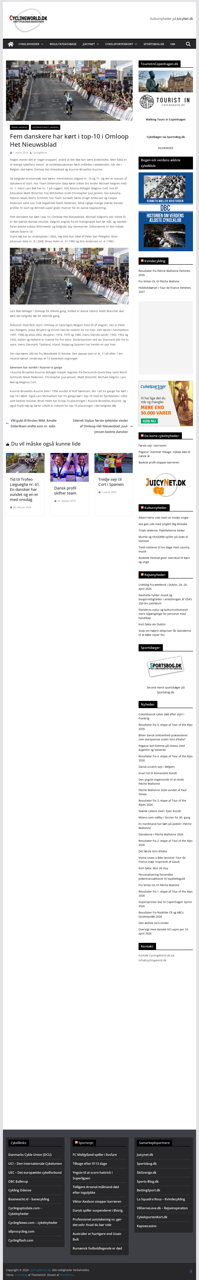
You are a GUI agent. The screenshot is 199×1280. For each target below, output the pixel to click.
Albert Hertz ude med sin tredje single (164, 517)
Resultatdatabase (63, 44)
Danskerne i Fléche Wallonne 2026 (161, 834)
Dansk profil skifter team (65, 490)
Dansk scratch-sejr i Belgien (157, 767)
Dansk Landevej (19, 127)
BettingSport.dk (148, 1190)
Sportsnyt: (86, 1143)
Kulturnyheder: (155, 508)
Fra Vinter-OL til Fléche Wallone (159, 281)
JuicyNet (89, 44)
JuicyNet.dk (185, 19)
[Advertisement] (166, 338)
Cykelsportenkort (119, 44)
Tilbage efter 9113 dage (90, 1163)
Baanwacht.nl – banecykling (28, 1199)
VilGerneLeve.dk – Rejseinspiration (162, 1208)
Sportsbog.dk (154, 44)
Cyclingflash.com (20, 1240)
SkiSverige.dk (146, 1172)
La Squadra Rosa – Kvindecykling (161, 1199)
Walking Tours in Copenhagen (166, 119)
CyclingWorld (40, 152)
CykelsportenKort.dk (152, 1217)
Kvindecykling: (155, 261)
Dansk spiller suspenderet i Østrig (98, 1210)
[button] (41, 44)
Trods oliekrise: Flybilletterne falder (162, 530)
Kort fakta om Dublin (152, 624)
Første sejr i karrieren (153, 445)
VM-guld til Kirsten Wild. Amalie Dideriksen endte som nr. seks (31, 423)
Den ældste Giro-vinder (154, 923)
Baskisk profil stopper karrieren (159, 462)
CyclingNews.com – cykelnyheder (33, 1223)
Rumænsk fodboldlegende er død (97, 1248)
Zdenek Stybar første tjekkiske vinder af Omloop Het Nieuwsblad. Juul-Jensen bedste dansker (103, 426)
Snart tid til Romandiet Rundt (158, 773)
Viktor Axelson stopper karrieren (97, 1201)
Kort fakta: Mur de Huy (153, 868)
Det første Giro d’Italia (153, 851)
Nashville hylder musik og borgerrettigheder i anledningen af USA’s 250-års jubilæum (165, 599)
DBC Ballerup (18, 1181)
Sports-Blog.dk (148, 1181)
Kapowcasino (146, 1226)
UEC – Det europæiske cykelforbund (35, 1172)
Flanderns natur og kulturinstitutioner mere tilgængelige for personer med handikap (163, 614)
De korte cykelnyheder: (162, 436)
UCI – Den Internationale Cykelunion (35, 1163)
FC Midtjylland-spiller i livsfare (95, 1155)
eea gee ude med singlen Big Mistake (163, 524)
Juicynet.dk (145, 1155)
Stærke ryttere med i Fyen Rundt (160, 811)
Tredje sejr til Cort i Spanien (111, 482)
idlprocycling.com (21, 1231)
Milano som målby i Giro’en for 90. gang (164, 817)
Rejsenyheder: (155, 575)
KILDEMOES (165, 148)
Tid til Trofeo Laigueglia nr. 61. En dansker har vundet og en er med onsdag (25, 489)
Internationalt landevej (45, 127)
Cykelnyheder (28, 44)
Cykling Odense (19, 1190)
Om (172, 44)
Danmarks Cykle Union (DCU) (29, 1155)
